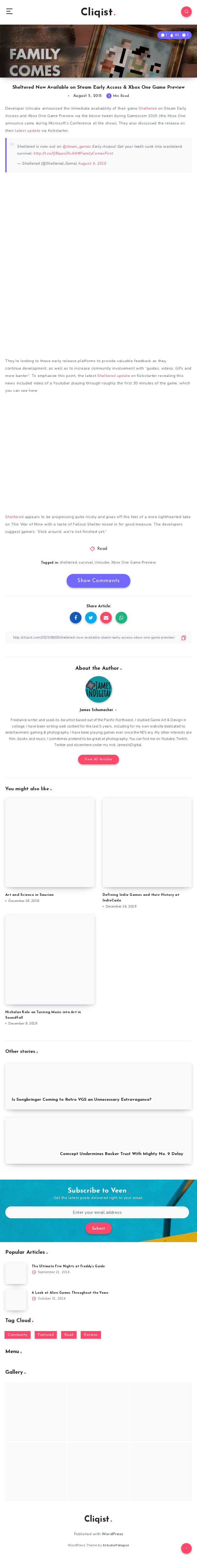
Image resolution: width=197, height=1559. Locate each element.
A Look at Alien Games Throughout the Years (70, 1293)
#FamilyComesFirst (95, 153)
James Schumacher (96, 710)
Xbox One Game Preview (133, 562)
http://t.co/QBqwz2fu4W (56, 153)
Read (102, 549)
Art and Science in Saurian (29, 895)
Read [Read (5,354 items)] (69, 1335)
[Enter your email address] (97, 1212)
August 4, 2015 (92, 163)
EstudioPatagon (116, 1545)
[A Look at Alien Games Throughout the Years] (15, 1299)
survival (86, 562)
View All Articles (98, 759)
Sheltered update (113, 375)
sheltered (68, 562)
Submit (98, 1229)
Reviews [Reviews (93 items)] (91, 1335)
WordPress (112, 1533)
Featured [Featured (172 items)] (46, 1335)
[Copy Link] (98, 637)
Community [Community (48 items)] (18, 1335)
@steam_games (77, 146)
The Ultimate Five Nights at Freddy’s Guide (68, 1266)
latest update (27, 130)
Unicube (102, 562)
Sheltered (148, 108)
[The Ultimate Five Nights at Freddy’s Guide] (15, 1273)
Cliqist (98, 12)
